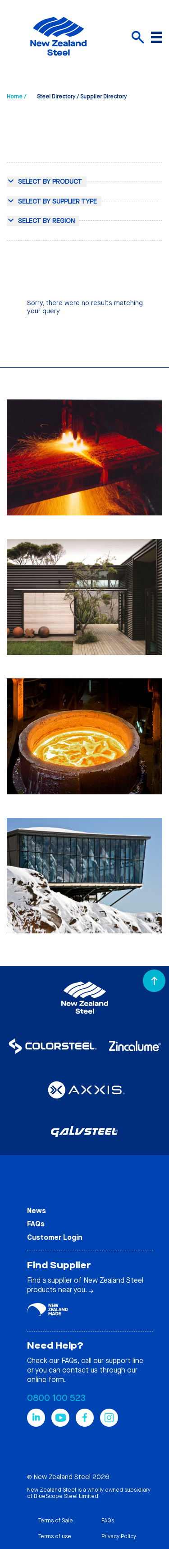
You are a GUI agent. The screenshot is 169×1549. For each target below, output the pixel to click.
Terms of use (54, 1536)
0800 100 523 (56, 1398)
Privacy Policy (118, 1536)
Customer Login (54, 1237)
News (36, 1210)
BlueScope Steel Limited (66, 1496)
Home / (16, 96)
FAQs (36, 1224)
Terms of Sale (55, 1520)
